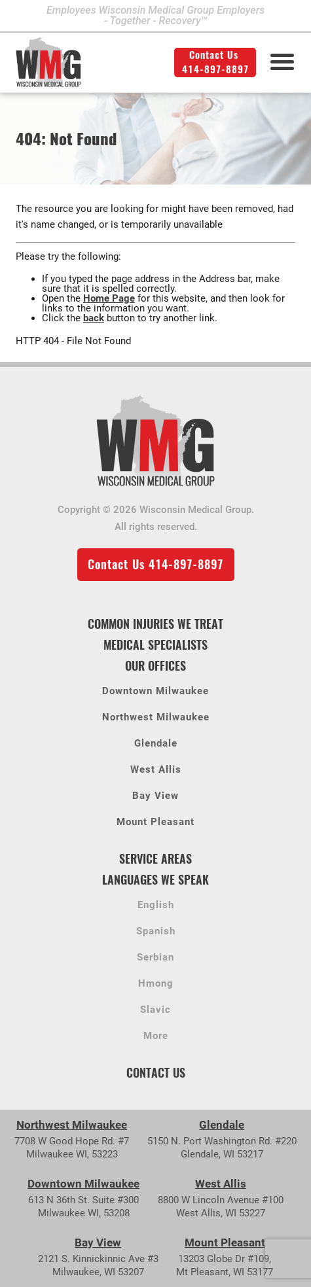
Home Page (109, 298)
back (93, 318)
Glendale (155, 744)
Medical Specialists (155, 645)
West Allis (155, 770)
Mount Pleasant (155, 822)
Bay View (155, 796)
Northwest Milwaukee (156, 718)
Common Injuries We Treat (155, 624)
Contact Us (155, 1073)
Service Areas (155, 859)
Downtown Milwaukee (155, 691)
